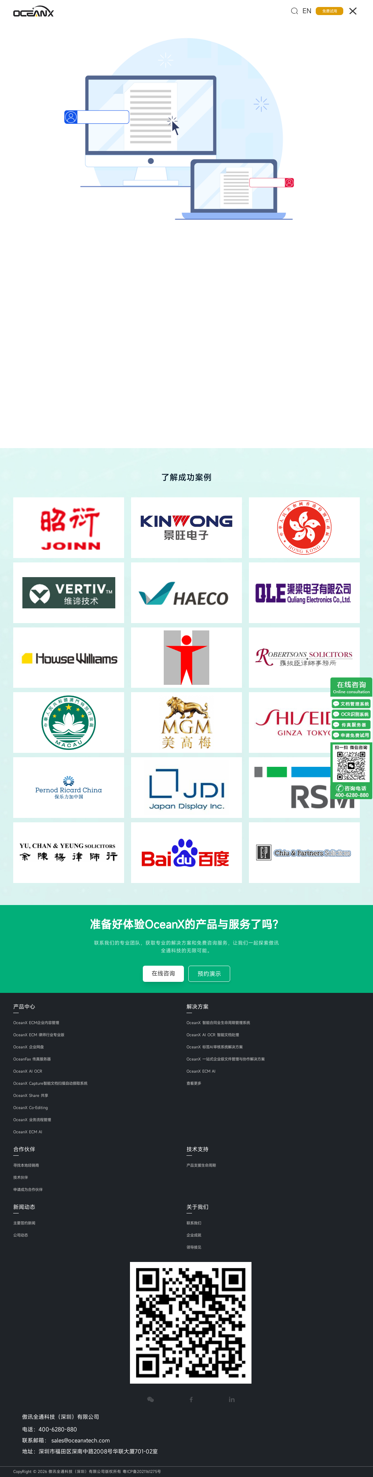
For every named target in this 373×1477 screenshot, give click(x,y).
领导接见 (194, 1247)
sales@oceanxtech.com (80, 1440)
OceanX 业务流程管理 (33, 1119)
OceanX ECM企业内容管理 (37, 1022)
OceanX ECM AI (27, 1131)
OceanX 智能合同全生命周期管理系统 (220, 1022)
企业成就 (194, 1235)
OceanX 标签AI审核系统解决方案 (216, 1046)
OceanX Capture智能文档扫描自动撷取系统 (52, 1083)
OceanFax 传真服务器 (32, 1059)
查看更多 (194, 1083)
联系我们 (194, 1223)
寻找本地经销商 (27, 1165)
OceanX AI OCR (27, 1071)
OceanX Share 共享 (31, 1095)
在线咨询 (163, 973)
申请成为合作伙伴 (29, 1189)
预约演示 (209, 974)
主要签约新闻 (25, 1223)
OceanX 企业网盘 (29, 1046)
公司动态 (21, 1235)
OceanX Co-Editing (30, 1107)
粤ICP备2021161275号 (142, 1471)
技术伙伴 (21, 1177)
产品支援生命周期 (202, 1165)
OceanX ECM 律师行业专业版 (40, 1034)
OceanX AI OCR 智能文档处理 (213, 1034)
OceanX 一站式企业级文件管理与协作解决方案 (228, 1059)
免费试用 (330, 11)
